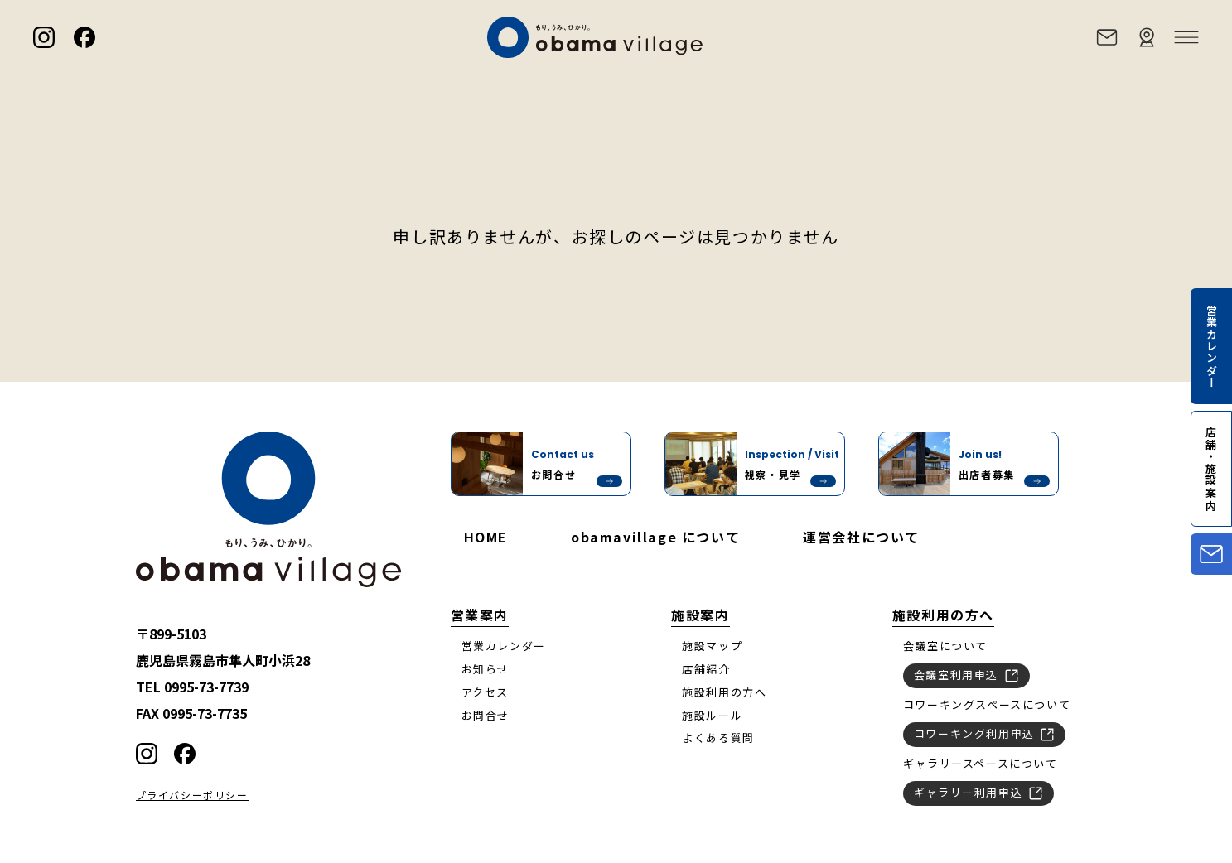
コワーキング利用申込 (985, 733)
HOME (486, 537)
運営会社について (861, 537)
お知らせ (485, 669)
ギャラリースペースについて (980, 763)
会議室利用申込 (966, 674)
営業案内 (480, 614)
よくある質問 (718, 737)
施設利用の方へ (724, 692)
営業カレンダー (503, 645)
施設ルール (712, 715)
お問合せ (485, 715)
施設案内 (700, 614)
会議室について (945, 645)
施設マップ (712, 645)
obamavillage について (655, 537)
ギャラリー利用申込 (978, 791)
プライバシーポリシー (192, 795)
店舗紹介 (706, 669)
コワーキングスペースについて (986, 704)
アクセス (485, 692)
